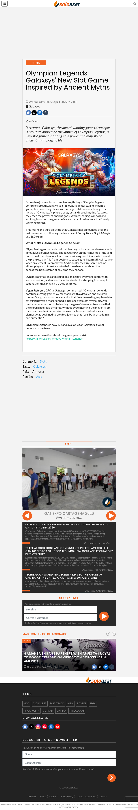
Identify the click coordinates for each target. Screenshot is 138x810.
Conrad (48, 710)
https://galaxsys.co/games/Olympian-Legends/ (55, 338)
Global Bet (39, 703)
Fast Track (57, 703)
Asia (39, 376)
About (43, 796)
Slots (43, 361)
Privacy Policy (66, 796)
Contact (103, 796)
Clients (52, 796)
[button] (134, 3)
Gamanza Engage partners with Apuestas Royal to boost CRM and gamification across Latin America (67, 657)
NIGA (26, 703)
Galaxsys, (39, 366)
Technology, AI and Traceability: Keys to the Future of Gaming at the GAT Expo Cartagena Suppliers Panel (63, 576)
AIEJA (70, 703)
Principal (32, 796)
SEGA (93, 703)
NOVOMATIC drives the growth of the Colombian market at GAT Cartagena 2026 (67, 526)
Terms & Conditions (86, 796)
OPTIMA (61, 710)
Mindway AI (76, 710)
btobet (81, 703)
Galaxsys (34, 106)
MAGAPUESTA (31, 710)
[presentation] (27, 516)
